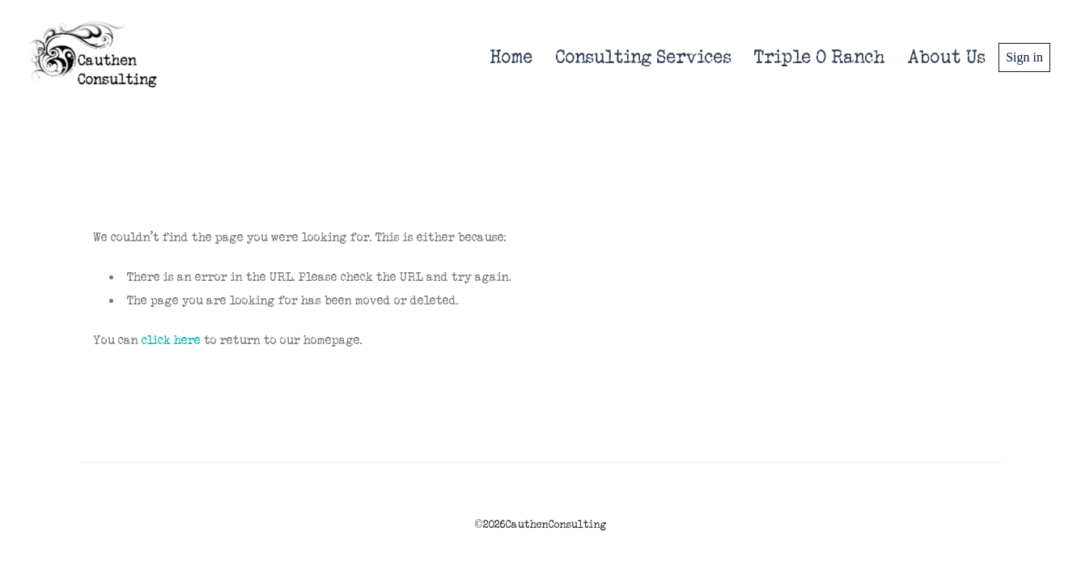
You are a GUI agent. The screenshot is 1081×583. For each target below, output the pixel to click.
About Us (947, 57)
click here (171, 340)
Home (511, 57)
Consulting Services (643, 57)
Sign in (1024, 57)
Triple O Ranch (819, 57)
